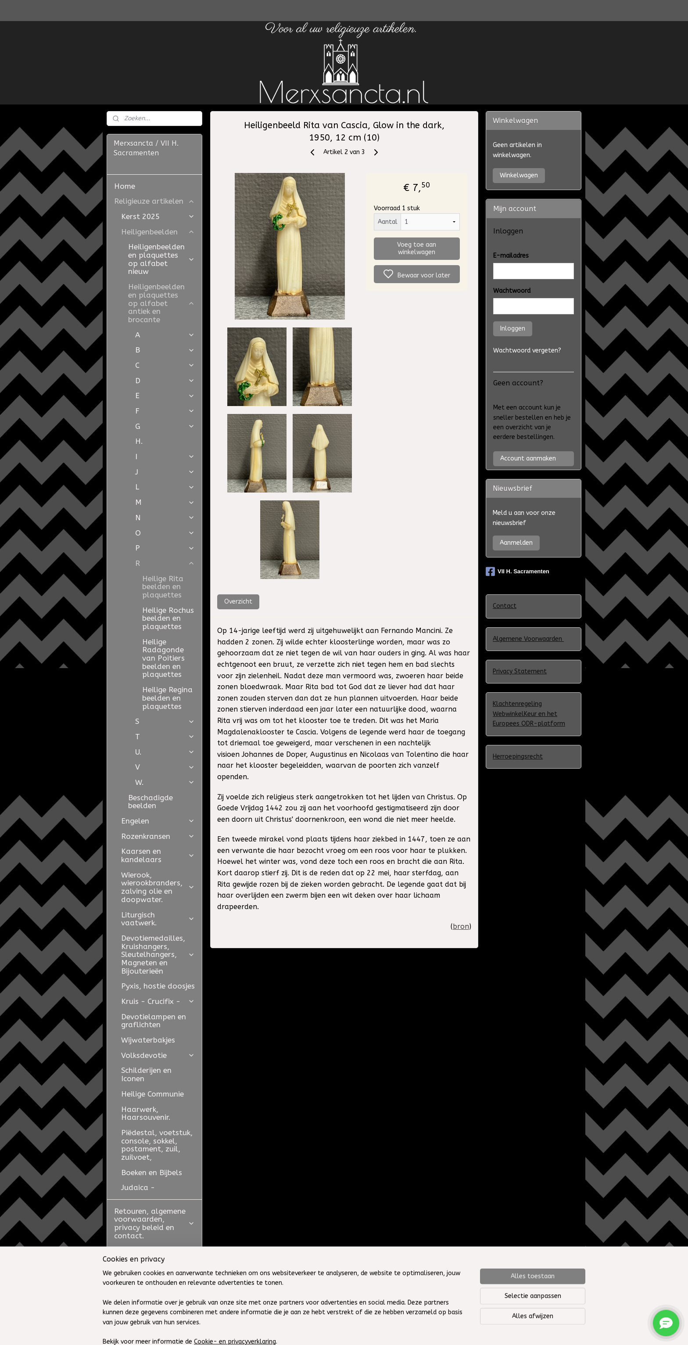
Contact (504, 606)
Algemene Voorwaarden (528, 639)
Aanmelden (516, 543)
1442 (274, 808)
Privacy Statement (520, 671)
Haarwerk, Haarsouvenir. (146, 1113)
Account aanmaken (528, 458)
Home (124, 186)
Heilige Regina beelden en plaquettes (167, 697)
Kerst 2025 (158, 216)
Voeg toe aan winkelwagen (416, 248)
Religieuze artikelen (154, 201)
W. (165, 782)
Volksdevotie (158, 1055)
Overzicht (238, 601)
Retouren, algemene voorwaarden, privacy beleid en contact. (154, 1223)
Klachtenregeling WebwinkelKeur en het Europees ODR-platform (529, 713)
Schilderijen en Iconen (146, 1074)
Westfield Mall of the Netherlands (153, 1286)
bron (461, 926)
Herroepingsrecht (518, 756)
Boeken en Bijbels (151, 1172)
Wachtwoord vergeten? (527, 350)
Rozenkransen (158, 836)
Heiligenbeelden (158, 231)
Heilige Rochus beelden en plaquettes (168, 618)
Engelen (158, 820)
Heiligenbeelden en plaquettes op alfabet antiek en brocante (161, 303)
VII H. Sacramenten (517, 571)
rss (414, 1329)
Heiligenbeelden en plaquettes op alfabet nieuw (161, 259)
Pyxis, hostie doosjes (158, 986)
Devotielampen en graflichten (153, 1020)
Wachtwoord (511, 291)
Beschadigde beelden (150, 801)
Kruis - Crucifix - (158, 1001)
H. (139, 441)
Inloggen (512, 328)
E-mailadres (511, 255)
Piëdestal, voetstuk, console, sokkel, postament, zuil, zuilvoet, (157, 1145)
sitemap (397, 1329)
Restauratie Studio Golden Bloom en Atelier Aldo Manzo (149, 1258)
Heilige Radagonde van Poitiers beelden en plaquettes (163, 658)
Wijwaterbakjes (148, 1040)
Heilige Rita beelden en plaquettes (162, 586)
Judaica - (138, 1187)
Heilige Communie (152, 1094)
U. (165, 752)
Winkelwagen (519, 175)
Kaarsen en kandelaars (158, 855)
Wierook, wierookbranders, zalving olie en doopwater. (158, 887)
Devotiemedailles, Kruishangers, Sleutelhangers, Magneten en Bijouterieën (158, 954)
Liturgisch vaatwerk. (158, 919)
